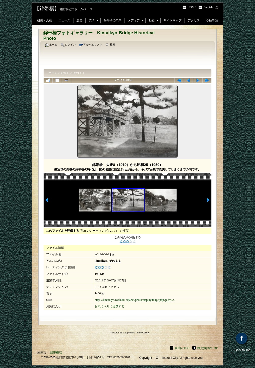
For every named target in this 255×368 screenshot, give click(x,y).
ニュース (64, 20)
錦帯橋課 (56, 352)
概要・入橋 (44, 20)
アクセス (194, 20)
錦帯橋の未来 (113, 20)
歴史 (79, 20)
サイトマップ (173, 20)
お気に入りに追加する (110, 306)
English (208, 7)
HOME (193, 7)
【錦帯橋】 (46, 8)
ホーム (53, 73)
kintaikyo (101, 261)
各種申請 (212, 20)
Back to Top (242, 342)
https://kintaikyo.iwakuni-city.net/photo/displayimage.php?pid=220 (135, 300)
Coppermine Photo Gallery (136, 332)
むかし (65, 73)
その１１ (79, 73)
